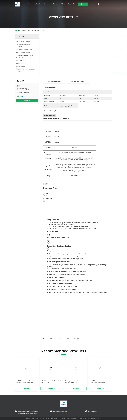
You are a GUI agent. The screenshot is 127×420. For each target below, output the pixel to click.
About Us (38, 4)
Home (30, 4)
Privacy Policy (34, 418)
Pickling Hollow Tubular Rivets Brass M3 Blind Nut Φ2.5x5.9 (75, 381)
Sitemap (27, 418)
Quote (83, 4)
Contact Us (71, 4)
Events (55, 4)
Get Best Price (88, 73)
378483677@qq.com (25, 89)
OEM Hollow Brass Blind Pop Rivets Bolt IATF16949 (50, 381)
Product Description (78, 81)
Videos (63, 4)
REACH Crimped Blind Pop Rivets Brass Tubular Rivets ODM (100, 381)
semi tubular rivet (52, 339)
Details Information (54, 81)
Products (47, 4)
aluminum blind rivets (65, 339)
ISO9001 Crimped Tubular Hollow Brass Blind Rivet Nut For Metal (25, 381)
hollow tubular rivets (79, 339)
